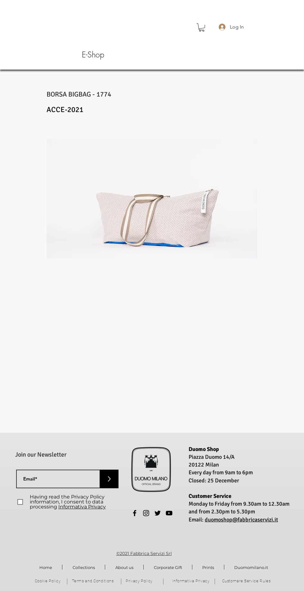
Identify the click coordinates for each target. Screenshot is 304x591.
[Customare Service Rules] (247, 581)
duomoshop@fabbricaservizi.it (241, 519)
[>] (109, 479)
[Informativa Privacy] (191, 581)
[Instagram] (146, 513)
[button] (202, 27)
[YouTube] (169, 513)
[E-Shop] (93, 55)
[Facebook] (135, 513)
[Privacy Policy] (139, 581)
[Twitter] (158, 513)
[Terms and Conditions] (93, 581)
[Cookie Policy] (48, 581)
